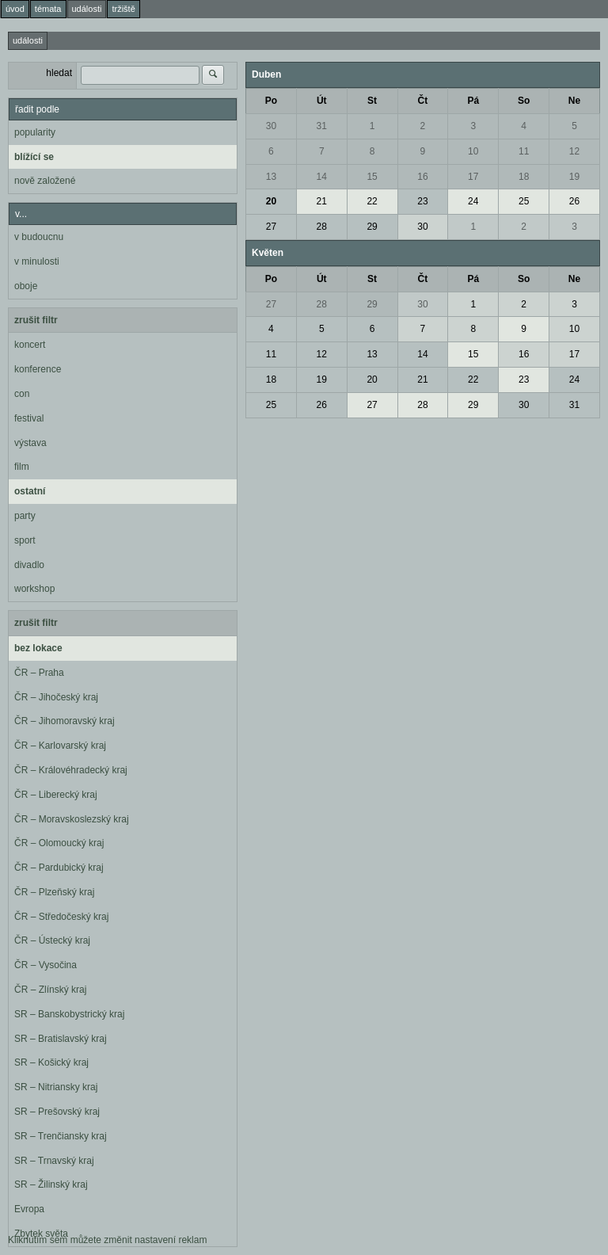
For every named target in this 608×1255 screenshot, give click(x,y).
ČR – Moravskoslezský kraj (71, 819)
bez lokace (38, 648)
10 (473, 151)
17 (473, 176)
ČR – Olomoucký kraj (59, 843)
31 (322, 126)
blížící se (34, 156)
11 (524, 151)
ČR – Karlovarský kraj (60, 745)
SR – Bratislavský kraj (60, 1038)
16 (422, 176)
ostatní (29, 491)
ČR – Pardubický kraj (59, 867)
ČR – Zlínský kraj (50, 989)
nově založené (44, 180)
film (21, 466)
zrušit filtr (36, 320)
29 (372, 226)
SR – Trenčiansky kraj (60, 1136)
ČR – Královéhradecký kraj (70, 770)
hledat (59, 72)
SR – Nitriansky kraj (55, 1087)
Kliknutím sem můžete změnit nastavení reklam (107, 1239)
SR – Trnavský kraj (54, 1160)
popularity (34, 132)
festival (29, 418)
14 (322, 176)
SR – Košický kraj (51, 1062)
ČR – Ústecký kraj (52, 940)
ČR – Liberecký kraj (55, 794)
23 (422, 201)
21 (322, 201)
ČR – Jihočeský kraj (56, 697)
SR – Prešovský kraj (57, 1111)
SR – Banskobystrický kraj (69, 1014)
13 (271, 176)
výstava (30, 442)
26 (574, 201)
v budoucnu (38, 236)
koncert (29, 344)
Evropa (29, 1209)
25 (524, 201)
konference (37, 369)
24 (473, 201)
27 (271, 226)
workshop (34, 588)
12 (574, 151)
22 (372, 201)
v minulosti (36, 261)
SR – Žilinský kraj (51, 1184)
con (21, 393)
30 (271, 126)
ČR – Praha (39, 672)
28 (322, 226)
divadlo (29, 564)
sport (25, 540)
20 (271, 201)
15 (372, 176)
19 (574, 176)
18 (524, 176)
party (25, 515)
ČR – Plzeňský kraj (54, 892)
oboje (25, 286)
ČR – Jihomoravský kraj (64, 721)
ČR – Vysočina (45, 965)
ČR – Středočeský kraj (61, 916)
